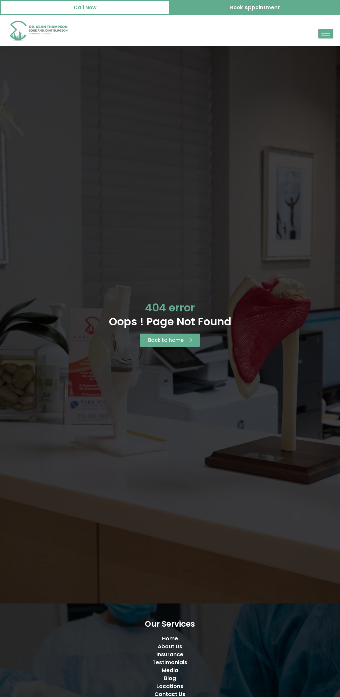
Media (170, 670)
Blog (170, 678)
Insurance (169, 654)
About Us (170, 646)
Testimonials (169, 662)
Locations (169, 686)
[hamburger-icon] (325, 33)
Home (170, 638)
